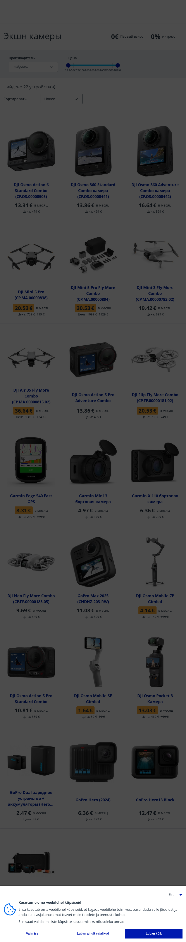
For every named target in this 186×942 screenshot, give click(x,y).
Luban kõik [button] (154, 933)
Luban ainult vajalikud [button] (93, 933)
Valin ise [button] (32, 933)
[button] (174, 894)
